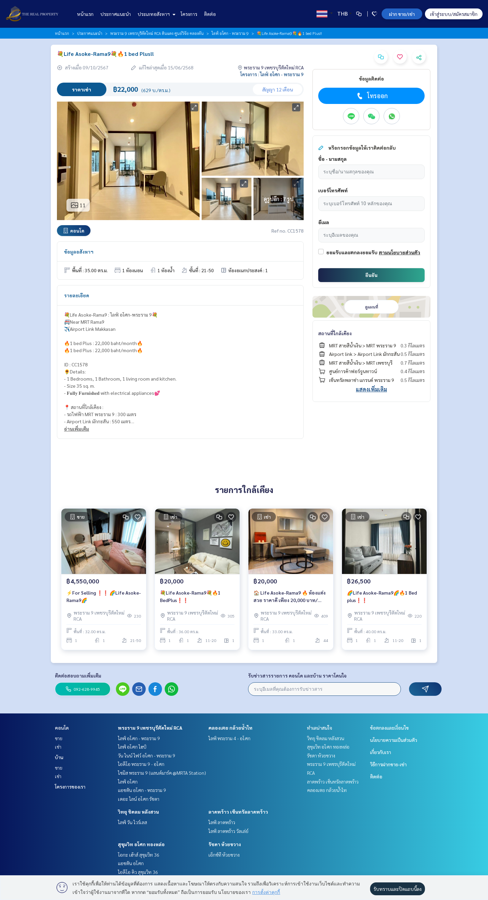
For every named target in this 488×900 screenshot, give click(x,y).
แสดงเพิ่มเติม (371, 389)
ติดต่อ (210, 14)
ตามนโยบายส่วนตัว (399, 252)
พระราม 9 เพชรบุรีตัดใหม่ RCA (150, 728)
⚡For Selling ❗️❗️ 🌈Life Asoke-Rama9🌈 (103, 596)
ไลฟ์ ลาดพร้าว (221, 822)
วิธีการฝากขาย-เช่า (388, 764)
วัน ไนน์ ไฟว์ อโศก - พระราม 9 (146, 755)
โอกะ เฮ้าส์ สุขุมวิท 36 (138, 855)
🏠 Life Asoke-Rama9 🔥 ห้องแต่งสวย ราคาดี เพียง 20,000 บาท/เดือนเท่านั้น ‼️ (289, 597)
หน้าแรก (85, 14)
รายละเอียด (76, 295)
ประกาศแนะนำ (115, 14)
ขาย (58, 738)
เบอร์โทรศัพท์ (333, 190)
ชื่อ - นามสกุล (332, 159)
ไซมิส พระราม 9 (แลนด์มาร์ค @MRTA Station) (162, 773)
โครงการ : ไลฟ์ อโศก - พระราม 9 (272, 74)
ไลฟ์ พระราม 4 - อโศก (229, 738)
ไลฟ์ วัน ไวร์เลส (132, 822)
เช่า (58, 747)
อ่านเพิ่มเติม (76, 429)
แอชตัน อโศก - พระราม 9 (142, 790)
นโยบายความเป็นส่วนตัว (393, 740)
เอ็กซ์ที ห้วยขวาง (224, 855)
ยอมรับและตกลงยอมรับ (352, 252)
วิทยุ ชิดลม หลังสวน (138, 812)
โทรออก (371, 96)
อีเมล (323, 222)
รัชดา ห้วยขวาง (224, 844)
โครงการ (189, 14)
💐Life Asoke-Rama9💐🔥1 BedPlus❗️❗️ (190, 596)
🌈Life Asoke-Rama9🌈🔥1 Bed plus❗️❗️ (382, 596)
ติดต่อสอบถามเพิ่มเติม (78, 675)
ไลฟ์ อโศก (128, 781)
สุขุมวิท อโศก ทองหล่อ (141, 844)
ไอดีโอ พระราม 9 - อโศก (141, 764)
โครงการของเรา (70, 787)
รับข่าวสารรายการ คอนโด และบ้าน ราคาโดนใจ (297, 675)
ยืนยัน (371, 275)
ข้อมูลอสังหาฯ (79, 252)
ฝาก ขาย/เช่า (402, 14)
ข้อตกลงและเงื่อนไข (389, 728)
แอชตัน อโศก (131, 863)
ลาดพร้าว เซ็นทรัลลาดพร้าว (238, 812)
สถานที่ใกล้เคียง (335, 333)
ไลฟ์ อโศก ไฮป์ (132, 747)
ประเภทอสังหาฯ (156, 14)
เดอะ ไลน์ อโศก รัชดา (138, 799)
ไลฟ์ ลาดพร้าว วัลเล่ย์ (228, 831)
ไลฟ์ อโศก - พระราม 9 (230, 33)
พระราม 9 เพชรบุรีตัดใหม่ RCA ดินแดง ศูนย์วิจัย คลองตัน (157, 33)
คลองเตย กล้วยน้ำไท (230, 728)
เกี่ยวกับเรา (380, 752)
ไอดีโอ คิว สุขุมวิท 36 (138, 872)
